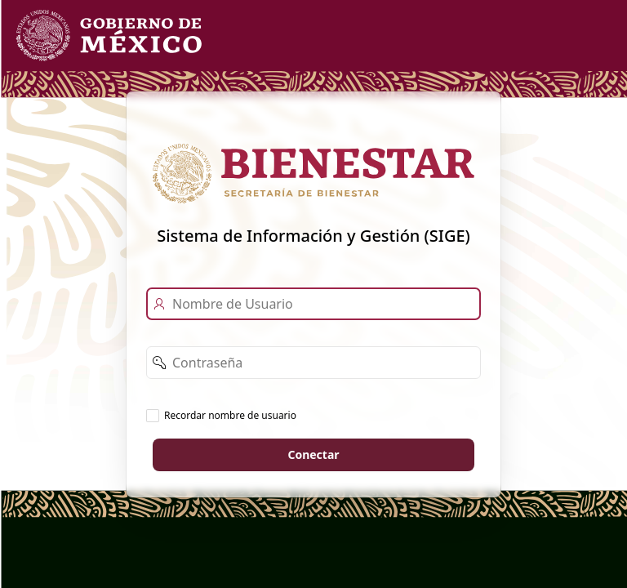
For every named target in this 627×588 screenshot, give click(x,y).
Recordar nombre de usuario (230, 414)
